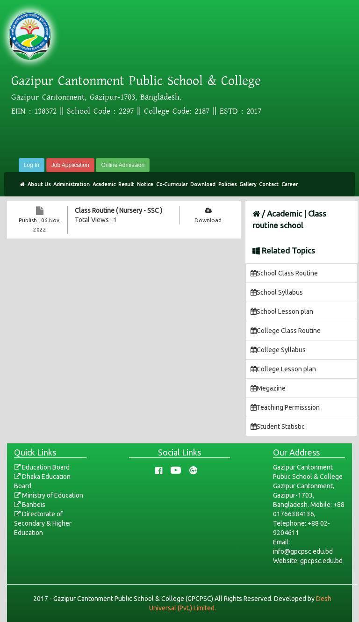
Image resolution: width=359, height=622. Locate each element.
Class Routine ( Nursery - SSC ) (118, 210)
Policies (227, 184)
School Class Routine (284, 273)
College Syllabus (278, 350)
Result (126, 184)
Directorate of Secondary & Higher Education (43, 523)
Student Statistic (278, 426)
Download (202, 184)
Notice (145, 184)
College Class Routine (286, 330)
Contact (269, 184)
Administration (71, 184)
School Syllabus (277, 292)
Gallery (247, 184)
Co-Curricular (171, 184)
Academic (104, 184)
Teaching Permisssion (285, 407)
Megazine (268, 388)
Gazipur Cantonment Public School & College (136, 81)
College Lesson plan (283, 369)
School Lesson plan (282, 311)
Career (289, 184)
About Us (39, 184)
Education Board (42, 467)
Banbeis (29, 504)
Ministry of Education (48, 495)
